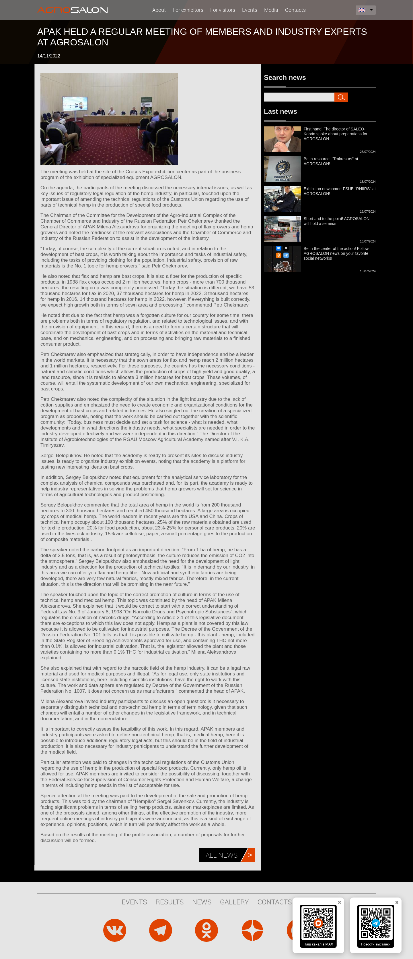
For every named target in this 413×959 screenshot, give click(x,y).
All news (221, 855)
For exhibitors (188, 9)
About (159, 9)
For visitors (222, 9)
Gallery (234, 901)
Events (249, 9)
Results (169, 901)
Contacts (295, 9)
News (201, 901)
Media (271, 9)
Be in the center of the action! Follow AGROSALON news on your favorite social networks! (336, 253)
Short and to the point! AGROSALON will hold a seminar (337, 221)
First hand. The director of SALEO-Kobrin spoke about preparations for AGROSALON (336, 134)
